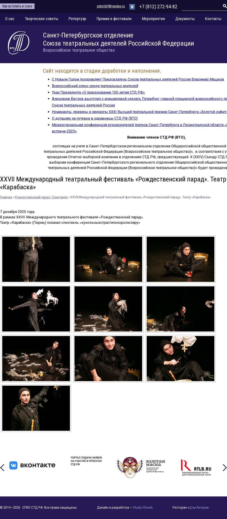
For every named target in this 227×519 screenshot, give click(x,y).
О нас (9, 18)
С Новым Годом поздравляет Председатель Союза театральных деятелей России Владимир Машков (138, 79)
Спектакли (59, 197)
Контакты (213, 18)
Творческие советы (41, 18)
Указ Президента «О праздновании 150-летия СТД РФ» (98, 92)
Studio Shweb (143, 507)
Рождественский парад (32, 197)
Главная (6, 197)
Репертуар (77, 18)
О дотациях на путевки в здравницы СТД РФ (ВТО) (95, 118)
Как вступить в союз (17, 6)
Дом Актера (198, 507)
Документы (185, 18)
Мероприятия (153, 18)
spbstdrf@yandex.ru (111, 6)
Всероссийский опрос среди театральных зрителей (95, 86)
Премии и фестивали (114, 18)
